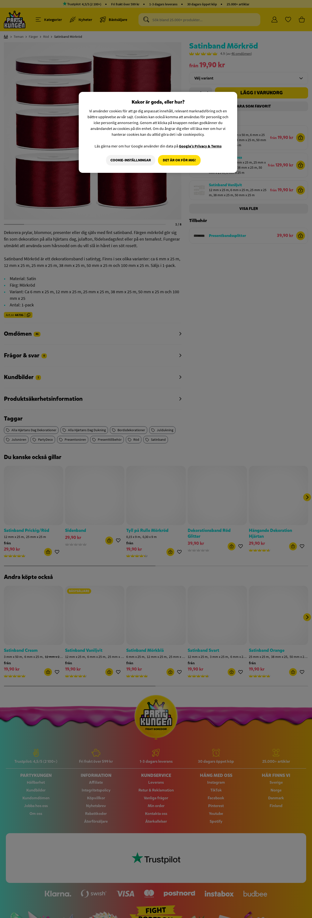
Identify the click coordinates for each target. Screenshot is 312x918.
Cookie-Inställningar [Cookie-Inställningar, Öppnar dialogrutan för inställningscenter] (130, 160)
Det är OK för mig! (179, 160)
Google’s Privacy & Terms (200, 146)
